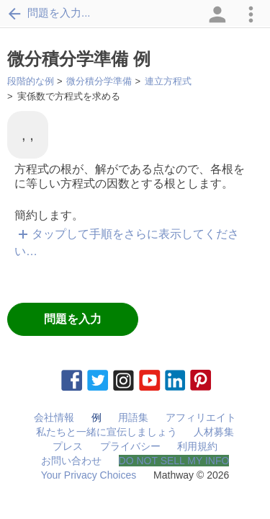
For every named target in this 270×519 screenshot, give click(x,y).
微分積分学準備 (99, 81)
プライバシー (130, 446)
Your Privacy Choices (89, 475)
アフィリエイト (201, 417)
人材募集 (214, 432)
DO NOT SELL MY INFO (174, 460)
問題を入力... (49, 13)
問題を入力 (73, 319)
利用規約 (197, 446)
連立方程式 (168, 81)
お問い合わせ (71, 460)
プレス (68, 446)
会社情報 (54, 417)
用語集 (133, 417)
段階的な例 (30, 81)
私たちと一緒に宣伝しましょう (106, 432)
